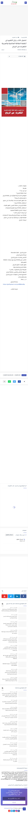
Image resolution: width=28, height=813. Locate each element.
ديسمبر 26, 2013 (13, 758)
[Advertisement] (14, 20)
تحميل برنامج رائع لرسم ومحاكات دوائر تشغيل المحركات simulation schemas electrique (10, 640)
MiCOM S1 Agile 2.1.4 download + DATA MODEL (10, 664)
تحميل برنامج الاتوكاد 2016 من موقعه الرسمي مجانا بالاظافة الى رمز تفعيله (10, 649)
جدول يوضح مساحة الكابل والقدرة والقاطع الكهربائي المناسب (9, 738)
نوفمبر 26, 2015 (13, 742)
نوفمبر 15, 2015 (13, 607)
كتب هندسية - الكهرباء (8, 375)
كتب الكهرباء (15, 37)
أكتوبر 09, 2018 (13, 621)
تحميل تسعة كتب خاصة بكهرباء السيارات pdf (10, 731)
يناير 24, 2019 (13, 669)
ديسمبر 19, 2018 (13, 714)
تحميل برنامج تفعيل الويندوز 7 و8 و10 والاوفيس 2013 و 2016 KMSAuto (10, 657)
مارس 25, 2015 (13, 721)
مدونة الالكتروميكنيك (8, 808)
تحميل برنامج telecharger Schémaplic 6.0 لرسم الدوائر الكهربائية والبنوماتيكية (11, 673)
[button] (19, 381)
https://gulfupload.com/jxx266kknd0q (14, 284)
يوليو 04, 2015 (13, 735)
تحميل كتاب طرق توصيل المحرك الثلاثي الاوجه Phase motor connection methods (10, 625)
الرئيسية (23, 37)
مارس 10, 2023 (13, 662)
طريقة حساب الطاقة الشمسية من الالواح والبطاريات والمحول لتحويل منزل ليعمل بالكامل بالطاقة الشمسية (9, 695)
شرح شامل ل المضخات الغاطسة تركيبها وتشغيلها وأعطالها (9, 702)
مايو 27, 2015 (13, 614)
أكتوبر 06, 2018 (13, 677)
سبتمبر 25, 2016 (13, 691)
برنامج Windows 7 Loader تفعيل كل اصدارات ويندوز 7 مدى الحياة (9, 717)
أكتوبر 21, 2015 (13, 728)
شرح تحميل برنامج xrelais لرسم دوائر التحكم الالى (10, 617)
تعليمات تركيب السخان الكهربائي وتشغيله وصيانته (10, 745)
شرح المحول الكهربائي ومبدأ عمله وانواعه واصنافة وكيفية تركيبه (9, 724)
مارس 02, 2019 (13, 654)
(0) (3, 50)
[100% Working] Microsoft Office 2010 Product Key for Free (9, 680)
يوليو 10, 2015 (13, 700)
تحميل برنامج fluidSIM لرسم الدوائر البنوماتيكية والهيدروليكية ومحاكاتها (9, 610)
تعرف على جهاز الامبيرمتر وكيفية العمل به (10, 760)
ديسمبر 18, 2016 (13, 637)
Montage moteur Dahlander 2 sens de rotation (9, 632)
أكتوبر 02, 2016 (13, 630)
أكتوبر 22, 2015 (13, 645)
